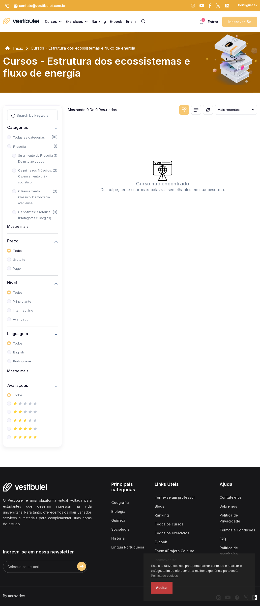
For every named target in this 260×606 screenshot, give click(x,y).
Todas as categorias (29, 137)
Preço (13, 241)
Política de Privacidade (230, 518)
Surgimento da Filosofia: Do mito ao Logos (36, 158)
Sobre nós (228, 506)
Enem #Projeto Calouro (174, 551)
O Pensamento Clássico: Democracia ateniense (34, 197)
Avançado (21, 319)
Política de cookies (164, 575)
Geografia (120, 502)
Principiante (22, 301)
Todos (18, 251)
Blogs (159, 506)
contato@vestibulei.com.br (39, 5)
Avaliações (17, 385)
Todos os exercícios (172, 533)
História (118, 538)
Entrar (213, 22)
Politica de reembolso (229, 551)
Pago (17, 268)
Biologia (118, 511)
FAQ (223, 539)
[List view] (196, 110)
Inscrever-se (239, 22)
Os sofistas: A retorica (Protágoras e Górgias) (34, 215)
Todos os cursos (169, 524)
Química (118, 520)
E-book (161, 542)
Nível (12, 283)
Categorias (17, 127)
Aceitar (162, 588)
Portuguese (22, 361)
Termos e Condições (237, 530)
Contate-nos (231, 497)
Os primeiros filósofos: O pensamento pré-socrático (35, 176)
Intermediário (23, 310)
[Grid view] (184, 110)
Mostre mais (18, 226)
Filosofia (19, 146)
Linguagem (17, 333)
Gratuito (19, 259)
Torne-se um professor (175, 497)
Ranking (162, 515)
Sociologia (120, 529)
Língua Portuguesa (127, 547)
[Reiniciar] (208, 110)
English (18, 352)
